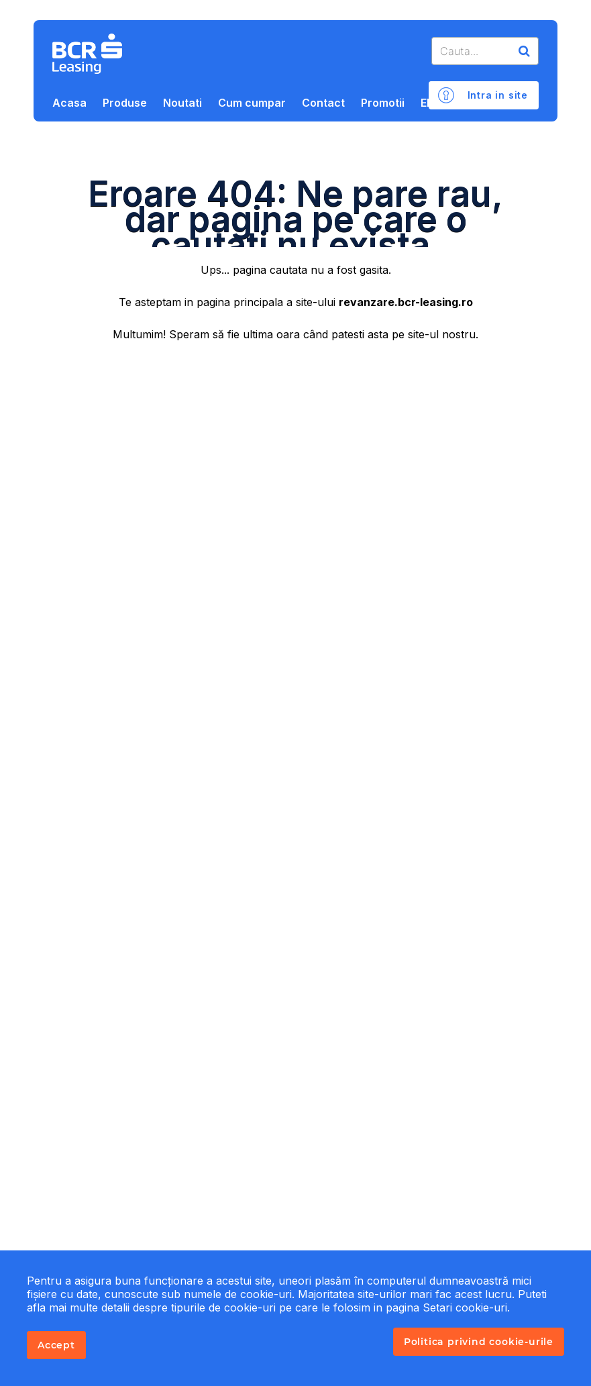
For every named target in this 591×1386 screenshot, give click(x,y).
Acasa (69, 102)
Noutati (182, 102)
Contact (323, 102)
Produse (125, 102)
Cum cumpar (252, 102)
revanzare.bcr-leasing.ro (406, 302)
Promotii (383, 102)
